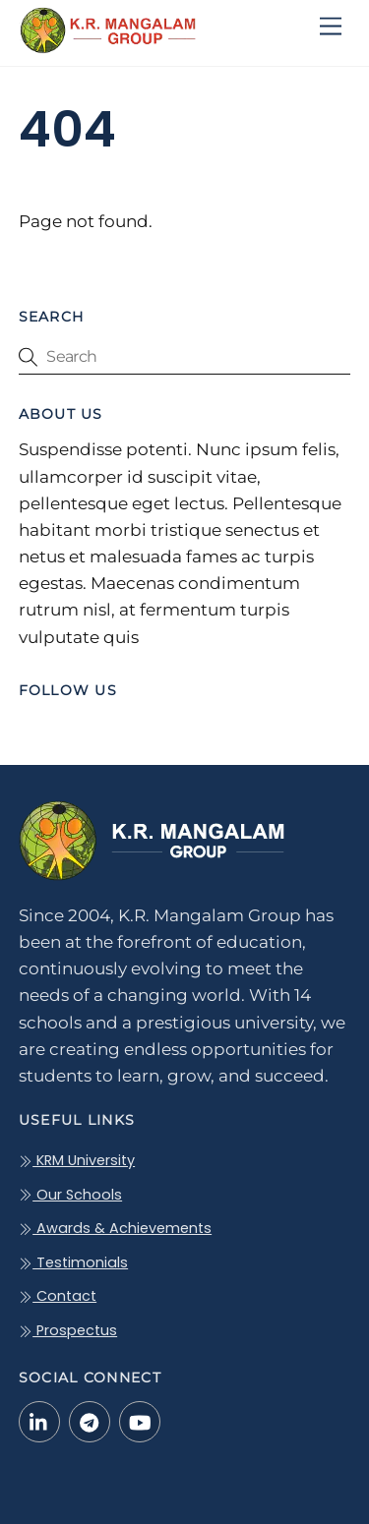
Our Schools (70, 1194)
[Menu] (330, 27)
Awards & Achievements (115, 1228)
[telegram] (89, 1421)
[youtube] (139, 1421)
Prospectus (68, 1330)
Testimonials (73, 1262)
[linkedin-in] (39, 1421)
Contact (57, 1296)
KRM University (77, 1160)
